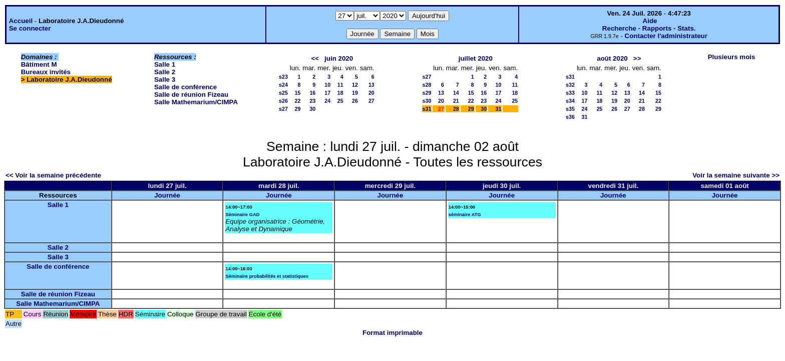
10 (327, 85)
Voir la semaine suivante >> (735, 175)
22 (297, 101)
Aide (650, 21)
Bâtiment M (39, 64)
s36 (570, 117)
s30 (427, 101)
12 (355, 85)
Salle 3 (164, 79)
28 (456, 109)
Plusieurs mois (731, 57)
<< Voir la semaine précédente (53, 175)
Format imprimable (392, 332)
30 (312, 109)
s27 (283, 109)
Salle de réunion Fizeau (191, 94)
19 (355, 93)
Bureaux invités (46, 72)
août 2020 (612, 58)
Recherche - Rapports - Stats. (649, 28)
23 (312, 101)
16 (312, 93)
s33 (570, 93)
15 (297, 93)
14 (456, 93)
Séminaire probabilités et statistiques (266, 276)
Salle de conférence (185, 87)
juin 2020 (338, 58)
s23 (283, 77)
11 (340, 85)
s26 (283, 101)
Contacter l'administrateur (666, 36)
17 (327, 93)
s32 (570, 85)
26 (355, 101)
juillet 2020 (476, 58)
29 (297, 109)
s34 (570, 101)
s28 (427, 85)
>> (637, 58)
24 (327, 101)
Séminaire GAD (242, 214)
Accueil (21, 21)
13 (371, 85)
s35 (570, 109)
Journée (167, 195)
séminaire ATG (465, 214)
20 (371, 93)
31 (499, 109)
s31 (427, 109)
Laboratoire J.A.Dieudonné (69, 79)
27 (371, 101)
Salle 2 (164, 72)
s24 (283, 85)
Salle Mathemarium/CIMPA (196, 102)
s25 (283, 93)
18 (340, 93)
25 (340, 101)
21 (456, 101)
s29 (427, 93)
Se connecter (30, 28)
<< (315, 58)
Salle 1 (164, 64)
